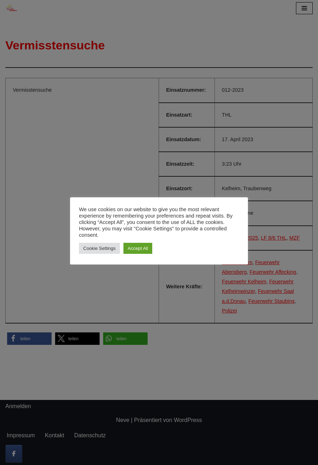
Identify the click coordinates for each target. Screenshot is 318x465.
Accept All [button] (138, 248)
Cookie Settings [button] (99, 248)
